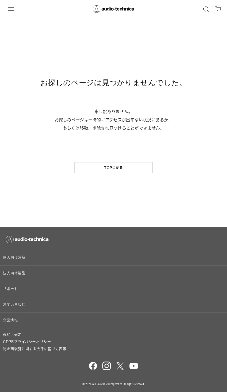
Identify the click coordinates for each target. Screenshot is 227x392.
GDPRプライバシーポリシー (27, 342)
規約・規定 (12, 335)
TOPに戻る (113, 167)
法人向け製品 (14, 273)
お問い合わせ (14, 304)
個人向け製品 (14, 257)
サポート (10, 289)
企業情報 (10, 320)
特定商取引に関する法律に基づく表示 (34, 349)
